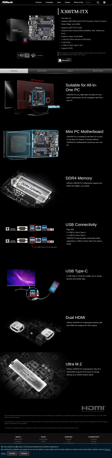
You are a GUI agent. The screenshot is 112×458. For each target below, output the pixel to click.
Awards (43, 441)
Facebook (94, 439)
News (59, 2)
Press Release (43, 439)
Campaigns (49, 2)
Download (68, 439)
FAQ (68, 441)
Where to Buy (78, 2)
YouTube (93, 441)
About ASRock (18, 439)
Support (67, 2)
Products (39, 2)
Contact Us (18, 441)
